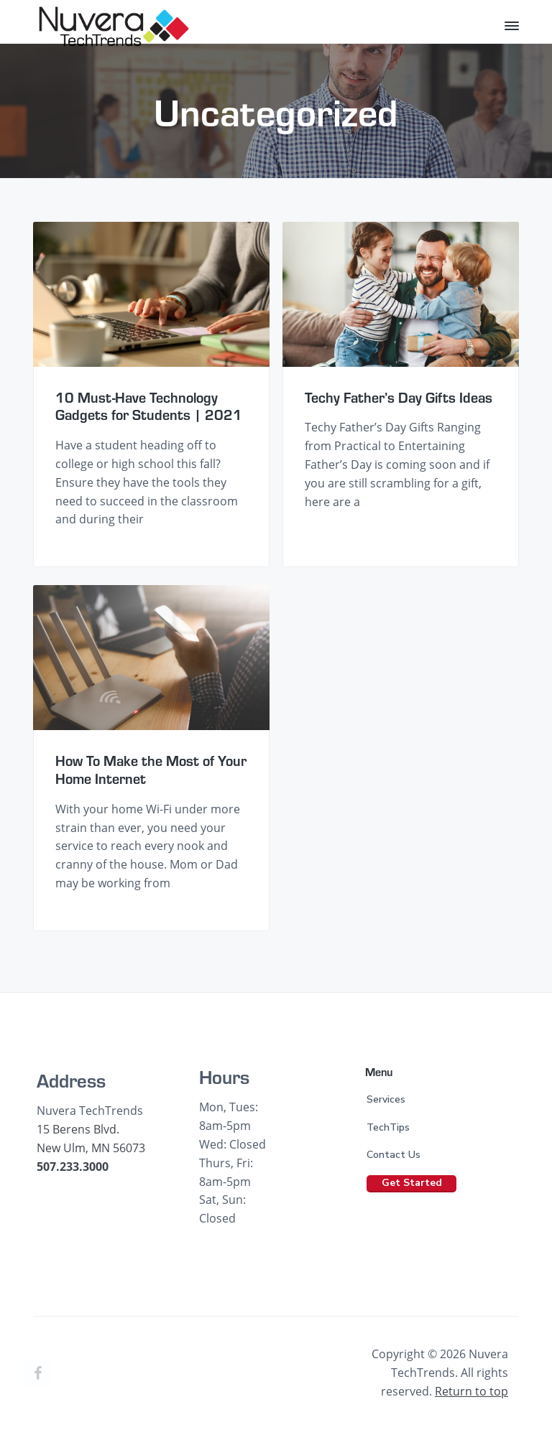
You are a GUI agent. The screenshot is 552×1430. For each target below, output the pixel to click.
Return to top (471, 1391)
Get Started (412, 1183)
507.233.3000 (73, 1166)
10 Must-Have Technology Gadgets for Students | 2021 (148, 406)
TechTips (388, 1127)
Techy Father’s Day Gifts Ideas (398, 397)
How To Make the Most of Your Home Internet (151, 769)
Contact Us (393, 1155)
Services (386, 1099)
